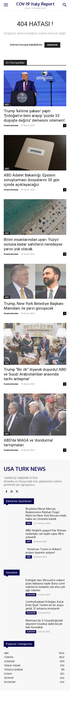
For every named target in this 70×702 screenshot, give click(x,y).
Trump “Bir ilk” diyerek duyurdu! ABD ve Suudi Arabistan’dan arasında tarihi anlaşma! (35, 374)
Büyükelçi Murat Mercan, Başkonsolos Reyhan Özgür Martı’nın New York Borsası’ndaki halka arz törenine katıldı (46, 514)
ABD (7, 104)
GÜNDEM (31, 594)
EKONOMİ (31, 613)
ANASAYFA (52, 45)
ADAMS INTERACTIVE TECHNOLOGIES (24, 697)
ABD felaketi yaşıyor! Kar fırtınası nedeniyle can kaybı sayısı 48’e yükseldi (46, 534)
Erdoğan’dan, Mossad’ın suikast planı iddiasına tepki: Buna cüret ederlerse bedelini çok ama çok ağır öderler (45, 585)
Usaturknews (11, 125)
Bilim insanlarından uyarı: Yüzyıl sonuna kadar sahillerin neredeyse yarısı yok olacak (33, 244)
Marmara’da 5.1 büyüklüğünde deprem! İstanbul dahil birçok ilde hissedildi (44, 624)
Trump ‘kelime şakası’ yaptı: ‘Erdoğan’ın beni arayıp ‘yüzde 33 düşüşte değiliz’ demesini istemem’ (34, 116)
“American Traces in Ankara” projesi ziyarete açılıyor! (44, 550)
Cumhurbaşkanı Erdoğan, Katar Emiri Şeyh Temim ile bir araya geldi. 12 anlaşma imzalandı (45, 605)
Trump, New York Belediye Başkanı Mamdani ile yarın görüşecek (33, 306)
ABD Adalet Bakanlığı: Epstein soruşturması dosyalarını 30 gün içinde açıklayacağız (31, 180)
